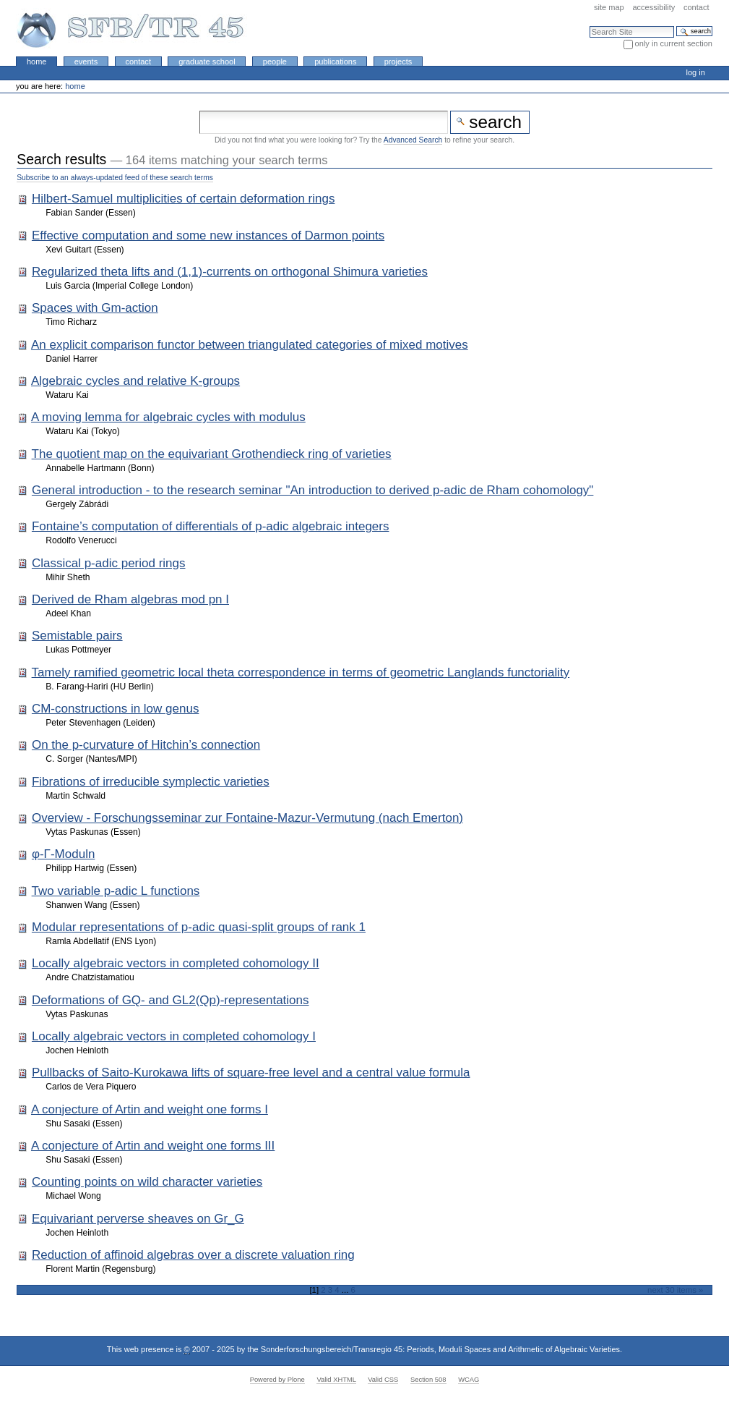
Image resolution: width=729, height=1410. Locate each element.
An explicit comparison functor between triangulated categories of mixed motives (249, 345)
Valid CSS (383, 1379)
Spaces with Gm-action (95, 308)
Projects (398, 61)
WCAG (468, 1379)
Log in (695, 72)
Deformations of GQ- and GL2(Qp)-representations (170, 1000)
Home (37, 61)
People (275, 61)
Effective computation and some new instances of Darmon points (208, 235)
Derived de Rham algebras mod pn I (130, 599)
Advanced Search (413, 140)
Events (86, 61)
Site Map (609, 7)
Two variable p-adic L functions (116, 891)
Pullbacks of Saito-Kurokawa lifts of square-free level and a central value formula (251, 1072)
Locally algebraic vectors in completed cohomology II (175, 963)
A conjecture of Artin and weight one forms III (153, 1145)
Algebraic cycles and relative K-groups (135, 381)
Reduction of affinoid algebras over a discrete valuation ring (193, 1255)
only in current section (673, 43)
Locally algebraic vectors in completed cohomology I (174, 1036)
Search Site (589, 25)
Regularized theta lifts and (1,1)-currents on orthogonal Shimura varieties (230, 272)
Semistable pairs (77, 635)
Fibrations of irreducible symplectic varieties (150, 782)
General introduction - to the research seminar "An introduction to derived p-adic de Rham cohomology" (312, 490)
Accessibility (653, 7)
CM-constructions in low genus (115, 708)
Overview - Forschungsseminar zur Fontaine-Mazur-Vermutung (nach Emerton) (247, 818)
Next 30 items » (675, 1290)
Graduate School (207, 61)
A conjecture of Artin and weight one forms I (149, 1109)
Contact (696, 7)
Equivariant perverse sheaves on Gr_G (138, 1219)
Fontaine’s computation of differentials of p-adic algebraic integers (210, 526)
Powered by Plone (277, 1379)
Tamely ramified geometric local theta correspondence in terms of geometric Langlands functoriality (301, 672)
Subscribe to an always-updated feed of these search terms (115, 178)
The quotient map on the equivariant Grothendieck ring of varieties (212, 454)
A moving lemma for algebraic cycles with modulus (168, 417)
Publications (335, 61)
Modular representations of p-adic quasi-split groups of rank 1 (199, 927)
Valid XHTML (335, 1379)
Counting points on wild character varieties (147, 1182)
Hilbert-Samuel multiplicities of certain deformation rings (183, 198)
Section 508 (428, 1379)
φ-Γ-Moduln (63, 854)
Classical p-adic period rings (109, 563)
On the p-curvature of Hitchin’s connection (146, 745)
